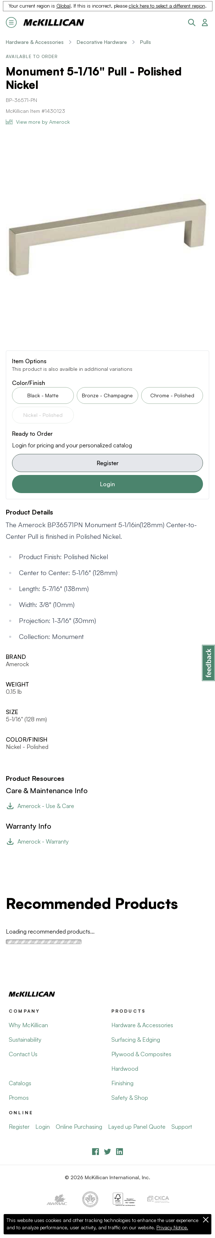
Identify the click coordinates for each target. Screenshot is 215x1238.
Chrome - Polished (172, 395)
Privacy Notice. (172, 1227)
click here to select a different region (167, 6)
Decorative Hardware (102, 42)
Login (107, 484)
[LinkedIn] (119, 1151)
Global (63, 6)
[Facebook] (95, 1151)
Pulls (145, 42)
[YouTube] (107, 1151)
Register (108, 463)
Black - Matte (43, 395)
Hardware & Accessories (35, 42)
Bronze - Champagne (107, 395)
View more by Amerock (38, 122)
